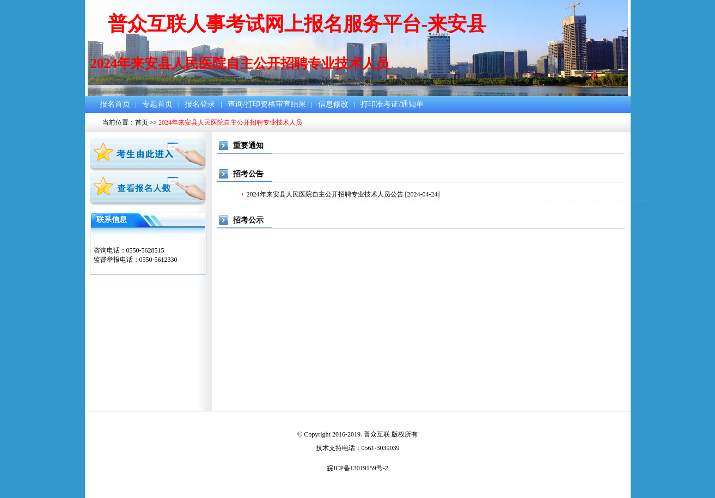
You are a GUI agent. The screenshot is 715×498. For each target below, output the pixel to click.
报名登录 (200, 104)
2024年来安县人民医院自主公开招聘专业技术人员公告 (325, 194)
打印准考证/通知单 (392, 104)
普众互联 (377, 434)
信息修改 (333, 104)
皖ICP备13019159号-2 (357, 468)
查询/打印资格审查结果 (267, 104)
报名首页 (115, 104)
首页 (141, 122)
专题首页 (157, 104)
